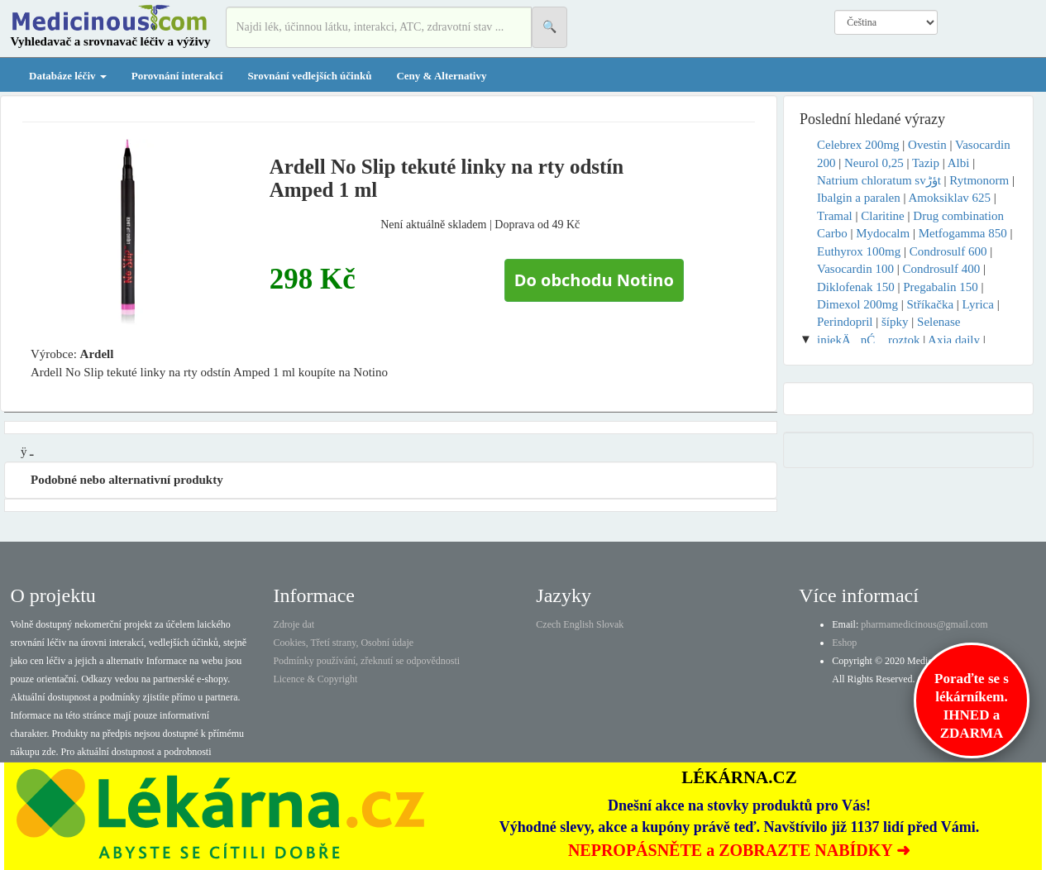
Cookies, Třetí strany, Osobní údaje (343, 642)
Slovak (609, 624)
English (578, 624)
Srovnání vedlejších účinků (309, 75)
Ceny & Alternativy (441, 75)
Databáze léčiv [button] (68, 75)
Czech (548, 624)
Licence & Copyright (315, 679)
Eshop (844, 642)
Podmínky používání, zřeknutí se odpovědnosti (366, 661)
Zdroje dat (293, 624)
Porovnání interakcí (177, 75)
